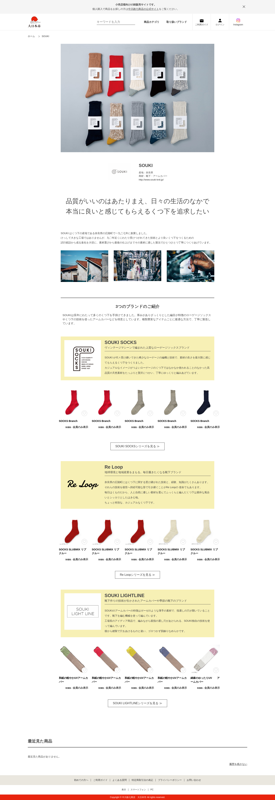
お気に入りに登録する (84, 413)
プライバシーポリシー (170, 780)
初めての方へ (81, 780)
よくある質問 (119, 780)
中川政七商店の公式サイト (143, 8)
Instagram (238, 24)
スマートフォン (138, 790)
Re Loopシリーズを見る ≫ (137, 574)
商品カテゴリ (151, 21)
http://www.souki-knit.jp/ (151, 179)
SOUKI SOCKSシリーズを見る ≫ (137, 446)
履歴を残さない (238, 764)
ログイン (220, 24)
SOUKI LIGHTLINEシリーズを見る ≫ (137, 703)
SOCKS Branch (68, 421)
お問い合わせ (194, 780)
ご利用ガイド (201, 24)
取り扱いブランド (176, 21)
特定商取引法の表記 (142, 780)
